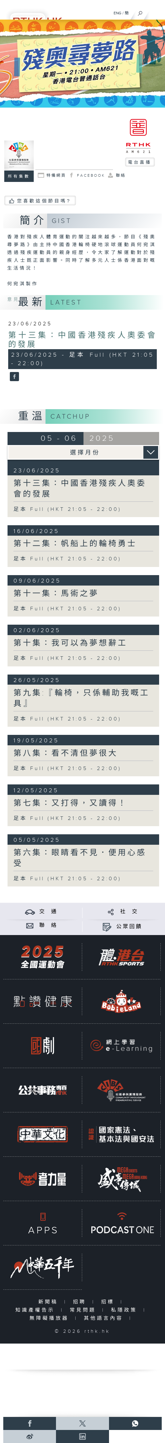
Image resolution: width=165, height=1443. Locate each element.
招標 (109, 1302)
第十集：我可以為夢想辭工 (70, 643)
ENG (117, 13)
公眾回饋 (129, 927)
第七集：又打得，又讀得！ (70, 803)
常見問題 (84, 1310)
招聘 (81, 1302)
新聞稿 (49, 1302)
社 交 (129, 912)
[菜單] (156, 12)
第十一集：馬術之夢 (56, 593)
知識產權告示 (36, 1310)
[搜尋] (140, 12)
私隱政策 (125, 1310)
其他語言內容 (105, 1318)
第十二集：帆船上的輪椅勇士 (75, 543)
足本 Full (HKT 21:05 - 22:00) (67, 509)
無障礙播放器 (50, 1318)
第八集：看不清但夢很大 (65, 753)
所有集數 (19, 176)
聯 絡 (48, 925)
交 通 (48, 912)
